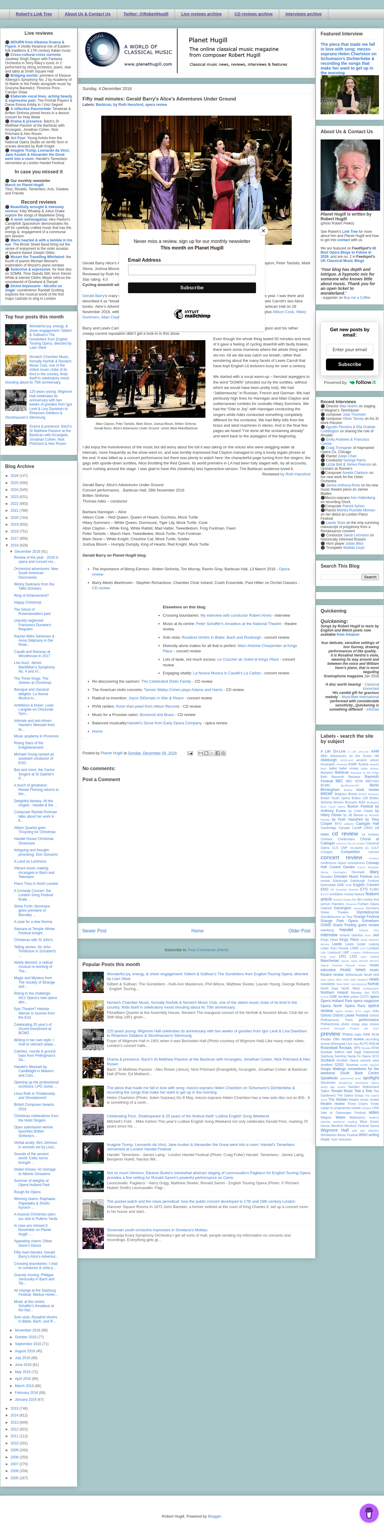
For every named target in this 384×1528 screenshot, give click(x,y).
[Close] (263, 230)
